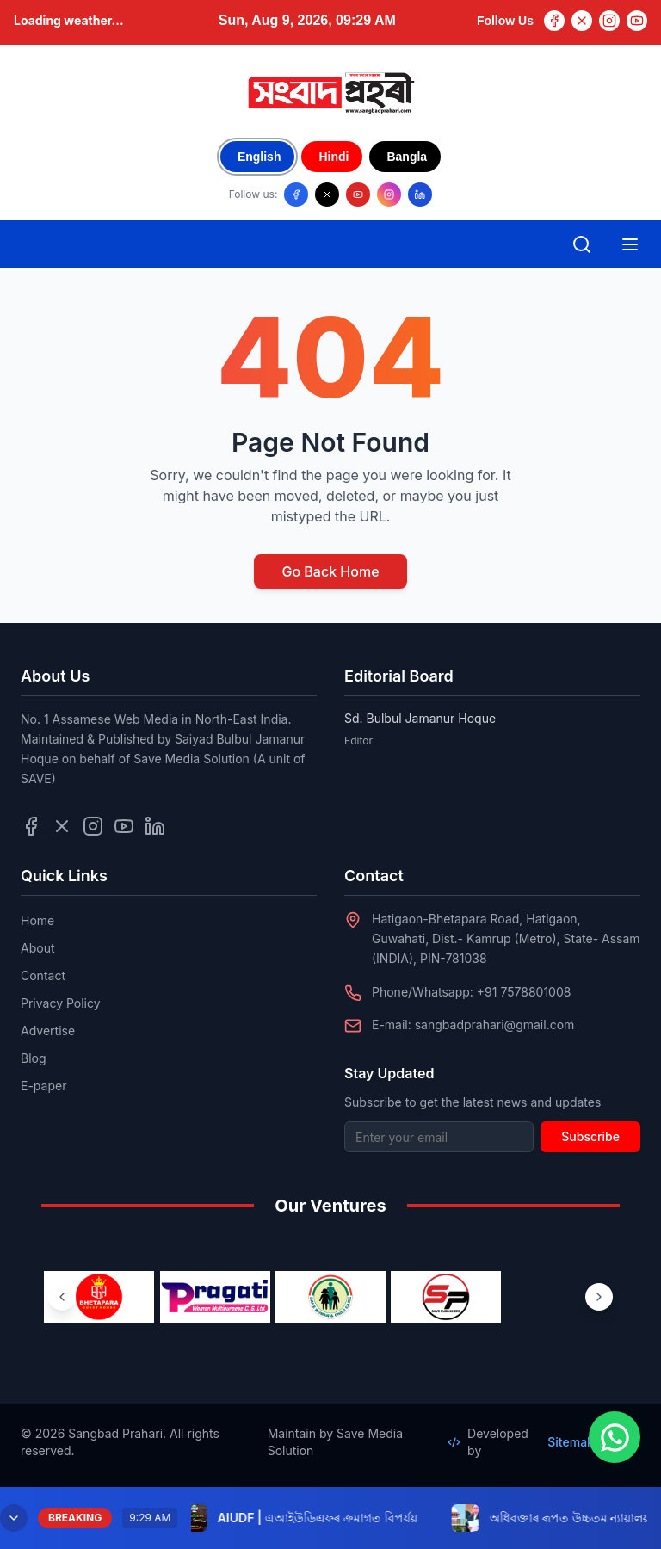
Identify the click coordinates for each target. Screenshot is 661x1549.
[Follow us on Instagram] (389, 194)
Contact (43, 975)
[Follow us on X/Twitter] (327, 194)
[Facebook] (554, 20)
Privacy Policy (61, 1003)
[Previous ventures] (62, 1297)
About (37, 948)
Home (37, 920)
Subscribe (590, 1136)
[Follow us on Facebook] (296, 194)
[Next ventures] (599, 1297)
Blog (33, 1058)
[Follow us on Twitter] (62, 826)
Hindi (333, 157)
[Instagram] (609, 20)
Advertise (48, 1030)
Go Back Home (330, 571)
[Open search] (582, 244)
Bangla (406, 157)
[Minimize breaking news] (14, 1518)
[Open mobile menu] (630, 244)
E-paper (43, 1085)
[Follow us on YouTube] (358, 194)
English (259, 157)
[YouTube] (637, 20)
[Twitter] (581, 20)
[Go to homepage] (330, 93)
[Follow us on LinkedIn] (420, 194)
